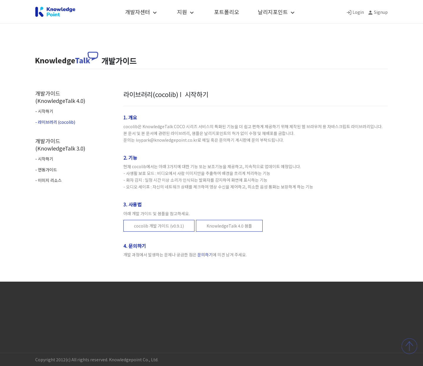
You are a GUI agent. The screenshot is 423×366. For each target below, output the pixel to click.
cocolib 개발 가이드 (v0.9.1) (159, 226)
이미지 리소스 (50, 180)
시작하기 (45, 111)
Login (358, 12)
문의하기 (205, 255)
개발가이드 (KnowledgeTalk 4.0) (60, 97)
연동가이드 (47, 170)
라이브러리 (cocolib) (56, 122)
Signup (381, 12)
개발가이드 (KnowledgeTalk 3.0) (60, 144)
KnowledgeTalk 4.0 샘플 (229, 226)
